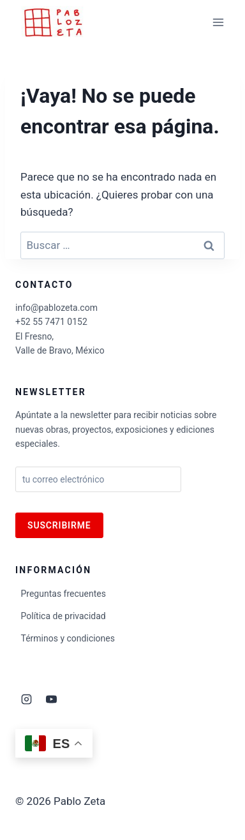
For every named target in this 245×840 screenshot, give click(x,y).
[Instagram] (26, 699)
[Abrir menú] (218, 22)
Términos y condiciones (68, 638)
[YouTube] (51, 699)
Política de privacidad (63, 616)
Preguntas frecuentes (63, 594)
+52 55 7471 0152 (51, 322)
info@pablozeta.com (56, 308)
